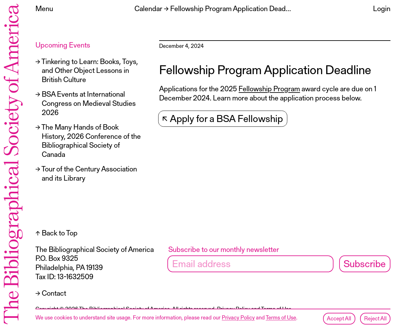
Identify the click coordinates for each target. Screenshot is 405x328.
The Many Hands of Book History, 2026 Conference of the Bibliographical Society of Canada (91, 140)
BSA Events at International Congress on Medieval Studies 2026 (89, 103)
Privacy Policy (238, 317)
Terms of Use (281, 317)
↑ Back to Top (56, 232)
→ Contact (50, 293)
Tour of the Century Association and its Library (89, 173)
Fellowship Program (269, 88)
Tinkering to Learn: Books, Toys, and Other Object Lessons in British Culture (89, 70)
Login (381, 8)
